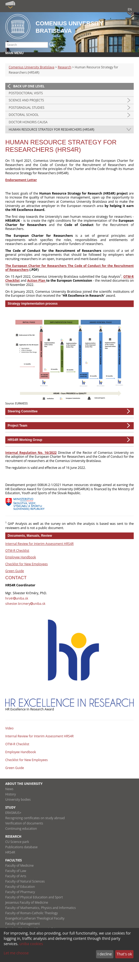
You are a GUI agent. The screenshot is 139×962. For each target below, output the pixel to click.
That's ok (124, 953)
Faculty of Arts (15, 876)
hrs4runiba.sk (16, 598)
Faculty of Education (20, 886)
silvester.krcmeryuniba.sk (25, 603)
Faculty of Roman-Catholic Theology (31, 913)
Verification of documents (24, 823)
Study (10, 807)
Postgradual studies (26, 107)
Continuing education (21, 828)
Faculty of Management (22, 923)
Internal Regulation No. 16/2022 (31, 452)
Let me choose (16, 952)
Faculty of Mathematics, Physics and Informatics (40, 908)
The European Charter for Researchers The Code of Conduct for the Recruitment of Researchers (69, 267)
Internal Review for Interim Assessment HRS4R (39, 543)
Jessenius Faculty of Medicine (26, 902)
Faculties (13, 860)
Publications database (21, 847)
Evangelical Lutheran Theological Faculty (34, 918)
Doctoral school (24, 114)
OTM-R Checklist (17, 550)
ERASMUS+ (13, 812)
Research (64, 67)
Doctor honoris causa (28, 122)
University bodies (18, 799)
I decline (105, 953)
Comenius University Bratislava (31, 67)
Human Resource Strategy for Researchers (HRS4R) (51, 129)
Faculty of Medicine (19, 865)
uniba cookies (31, 943)
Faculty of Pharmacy (20, 892)
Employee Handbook (20, 557)
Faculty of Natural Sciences (25, 881)
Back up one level (29, 86)
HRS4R (10, 852)
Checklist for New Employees (26, 564)
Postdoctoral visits (26, 93)
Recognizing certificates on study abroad (35, 818)
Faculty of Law (15, 871)
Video (9, 728)
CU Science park (17, 842)
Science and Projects (26, 100)
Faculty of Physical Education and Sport (34, 897)
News (9, 789)
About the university (23, 783)
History (10, 794)
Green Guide (14, 571)
